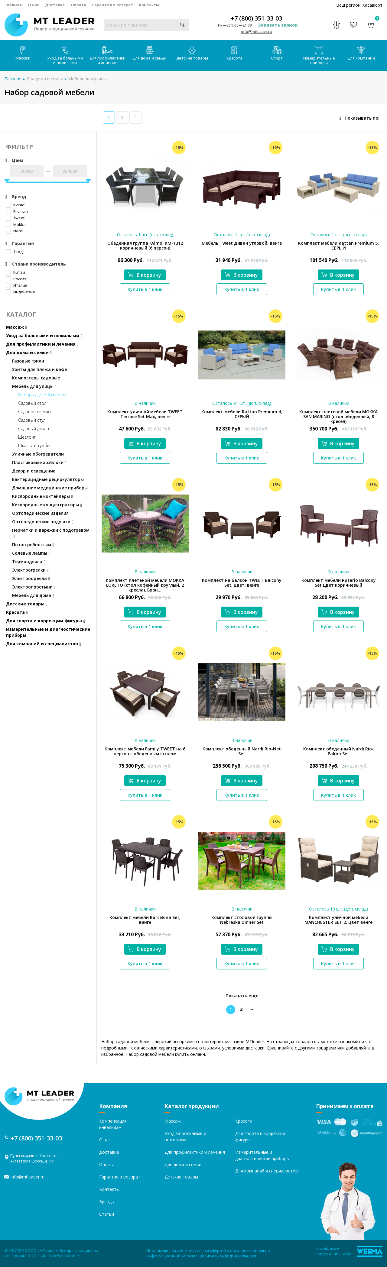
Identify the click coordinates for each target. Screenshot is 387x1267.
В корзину (144, 275)
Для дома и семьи (150, 53)
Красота (234, 53)
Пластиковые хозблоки (39, 462)
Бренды (107, 1201)
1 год (14, 251)
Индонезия (20, 292)
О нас (33, 5)
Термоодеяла (28, 561)
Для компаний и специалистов (43, 643)
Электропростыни (34, 587)
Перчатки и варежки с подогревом (50, 533)
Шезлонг (27, 437)
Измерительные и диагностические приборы (48, 632)
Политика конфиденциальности (229, 1256)
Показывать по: (362, 118)
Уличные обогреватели (38, 454)
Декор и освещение (33, 471)
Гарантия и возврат (112, 5)
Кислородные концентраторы (47, 505)
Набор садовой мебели (42, 395)
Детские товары (192, 53)
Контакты (149, 5)
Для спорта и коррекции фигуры (45, 621)
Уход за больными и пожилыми (65, 55)
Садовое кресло (34, 411)
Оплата (78, 5)
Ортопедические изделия (40, 513)
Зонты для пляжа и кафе (39, 369)
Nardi (14, 231)
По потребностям (33, 544)
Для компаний (361, 53)
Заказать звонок (278, 25)
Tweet (15, 218)
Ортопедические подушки (42, 521)
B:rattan (17, 211)
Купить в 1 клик (145, 289)
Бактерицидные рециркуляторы (48, 479)
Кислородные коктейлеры (42, 496)
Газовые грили (28, 361)
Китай (15, 272)
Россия (16, 279)
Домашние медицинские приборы (50, 488)
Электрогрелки (30, 570)
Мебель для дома (33, 595)
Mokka (16, 224)
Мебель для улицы (87, 79)
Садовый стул (31, 420)
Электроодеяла (31, 578)
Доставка (55, 5)
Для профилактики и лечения (107, 55)
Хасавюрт (372, 5)
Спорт (277, 53)
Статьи (106, 1214)
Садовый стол (32, 403)
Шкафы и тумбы (34, 445)
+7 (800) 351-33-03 (256, 18)
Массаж (22, 53)
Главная (13, 5)
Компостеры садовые (36, 378)
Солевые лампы (31, 553)
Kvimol (15, 205)
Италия (16, 285)
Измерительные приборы (319, 55)
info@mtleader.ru (256, 31)
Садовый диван (33, 428)
